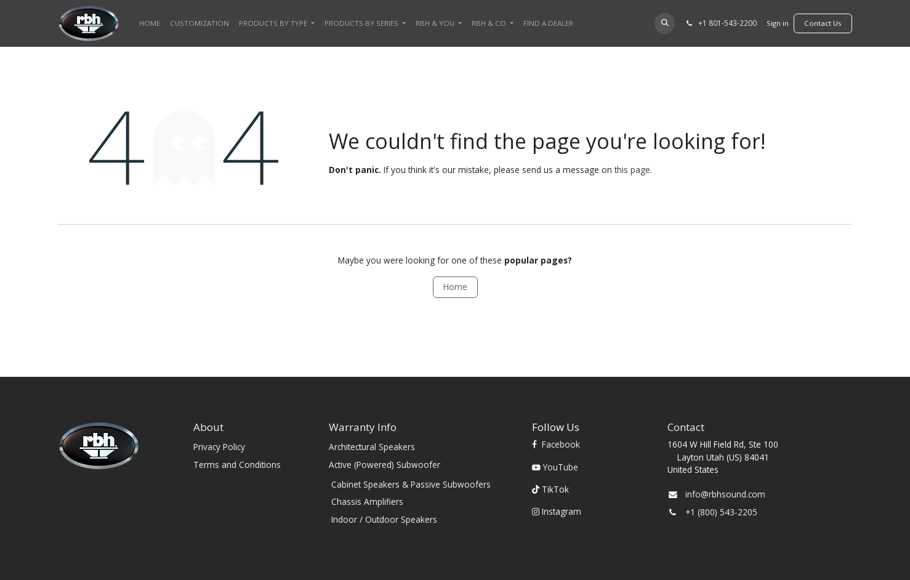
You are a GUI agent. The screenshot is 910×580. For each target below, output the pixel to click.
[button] (664, 23)
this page (632, 169)
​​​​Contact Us (823, 23)
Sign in (778, 23)
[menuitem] (149, 23)
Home (455, 286)
